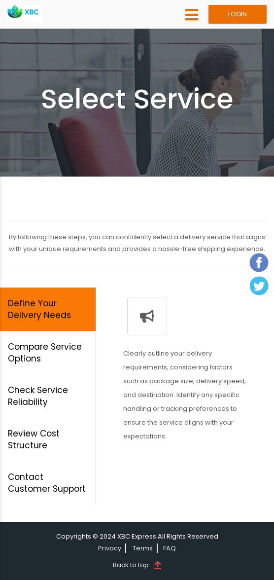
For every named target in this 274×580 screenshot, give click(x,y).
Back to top (131, 565)
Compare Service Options (45, 352)
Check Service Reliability (38, 396)
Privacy (109, 548)
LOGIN (237, 14)
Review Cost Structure (34, 439)
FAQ (169, 548)
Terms (143, 548)
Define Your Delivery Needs (39, 309)
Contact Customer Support (47, 483)
